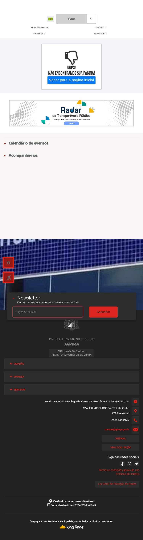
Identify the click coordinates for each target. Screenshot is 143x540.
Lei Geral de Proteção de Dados (117, 483)
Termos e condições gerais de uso (119, 470)
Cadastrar (103, 312)
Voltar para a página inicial (71, 80)
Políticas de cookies (128, 473)
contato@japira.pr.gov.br (117, 429)
